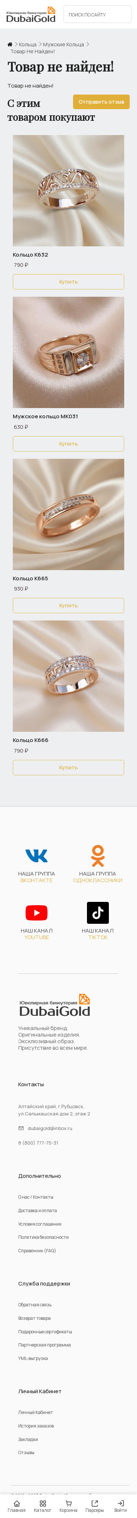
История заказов (36, 1426)
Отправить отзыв (101, 101)
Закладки (28, 1439)
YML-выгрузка (33, 1358)
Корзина (68, 1506)
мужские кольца (63, 44)
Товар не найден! (32, 51)
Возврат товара (34, 1318)
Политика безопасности (43, 1237)
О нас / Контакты (35, 1197)
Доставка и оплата (37, 1210)
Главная (17, 1506)
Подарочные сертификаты (45, 1332)
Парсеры (94, 1506)
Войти (120, 1507)
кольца (28, 44)
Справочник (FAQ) (37, 1251)
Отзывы (26, 1452)
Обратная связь (35, 1305)
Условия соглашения (39, 1224)
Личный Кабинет (35, 1412)
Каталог (43, 1506)
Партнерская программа (44, 1345)
